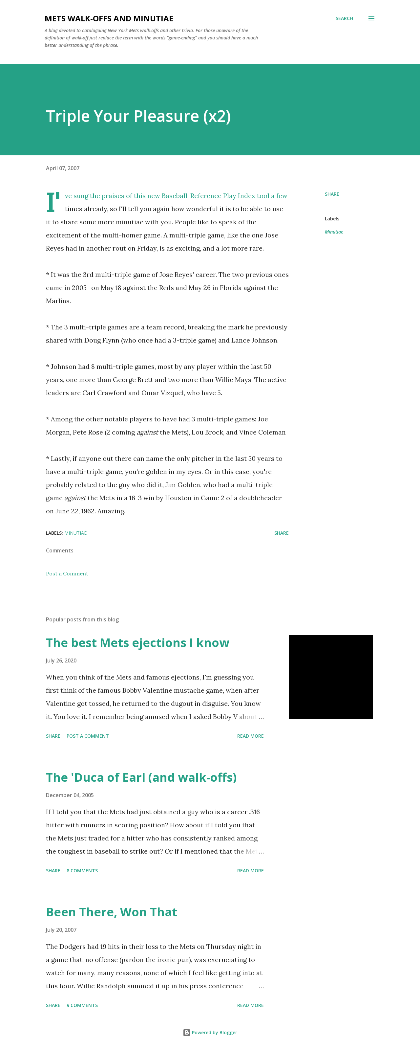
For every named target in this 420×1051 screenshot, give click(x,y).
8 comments (82, 870)
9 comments (82, 1005)
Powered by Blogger (210, 1032)
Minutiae (334, 232)
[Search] (344, 18)
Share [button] (332, 194)
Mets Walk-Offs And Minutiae (109, 18)
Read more (250, 736)
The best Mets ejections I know (137, 643)
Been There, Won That (111, 912)
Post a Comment (67, 573)
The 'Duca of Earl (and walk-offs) (141, 777)
